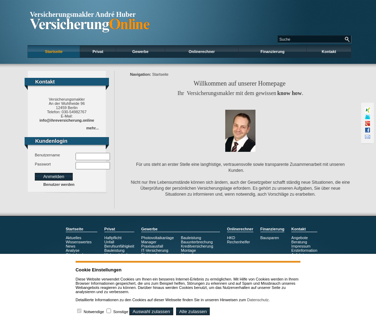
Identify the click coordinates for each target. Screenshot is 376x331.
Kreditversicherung (197, 246)
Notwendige (94, 312)
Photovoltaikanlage (157, 238)
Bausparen (269, 238)
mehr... (92, 128)
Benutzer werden (58, 184)
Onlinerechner (202, 51)
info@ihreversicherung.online (66, 120)
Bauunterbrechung (197, 242)
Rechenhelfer (238, 242)
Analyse (72, 250)
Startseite (54, 51)
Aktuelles (74, 238)
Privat (97, 51)
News (71, 246)
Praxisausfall (152, 246)
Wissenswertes (79, 242)
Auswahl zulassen (151, 311)
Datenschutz (257, 300)
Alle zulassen (193, 311)
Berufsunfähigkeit (119, 246)
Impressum (300, 246)
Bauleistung (114, 250)
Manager (148, 242)
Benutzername (47, 155)
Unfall (109, 242)
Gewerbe (140, 51)
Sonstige (120, 312)
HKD (231, 238)
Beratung (299, 242)
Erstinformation (304, 250)
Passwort (43, 164)
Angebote (299, 238)
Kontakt (329, 51)
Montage (188, 250)
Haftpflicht (113, 238)
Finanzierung (272, 51)
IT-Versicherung (154, 250)
